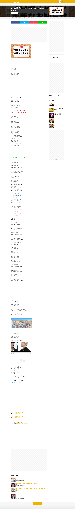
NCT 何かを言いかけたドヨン (17, 418)
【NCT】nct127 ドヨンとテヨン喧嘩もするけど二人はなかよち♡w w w (58, 126)
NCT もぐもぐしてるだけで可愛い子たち (19, 415)
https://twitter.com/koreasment (22, 424)
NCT (17, 13)
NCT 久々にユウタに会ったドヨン (18, 412)
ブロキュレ (18, 507)
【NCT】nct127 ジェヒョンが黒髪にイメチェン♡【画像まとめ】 (27, 483)
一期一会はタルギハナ (17, 203)
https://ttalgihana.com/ (16, 329)
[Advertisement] (29, 34)
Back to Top (37, 504)
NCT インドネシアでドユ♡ (16, 414)
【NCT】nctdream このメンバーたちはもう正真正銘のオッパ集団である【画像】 (30, 478)
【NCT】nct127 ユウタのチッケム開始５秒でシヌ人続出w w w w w (58, 115)
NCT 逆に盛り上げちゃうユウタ (17, 416)
